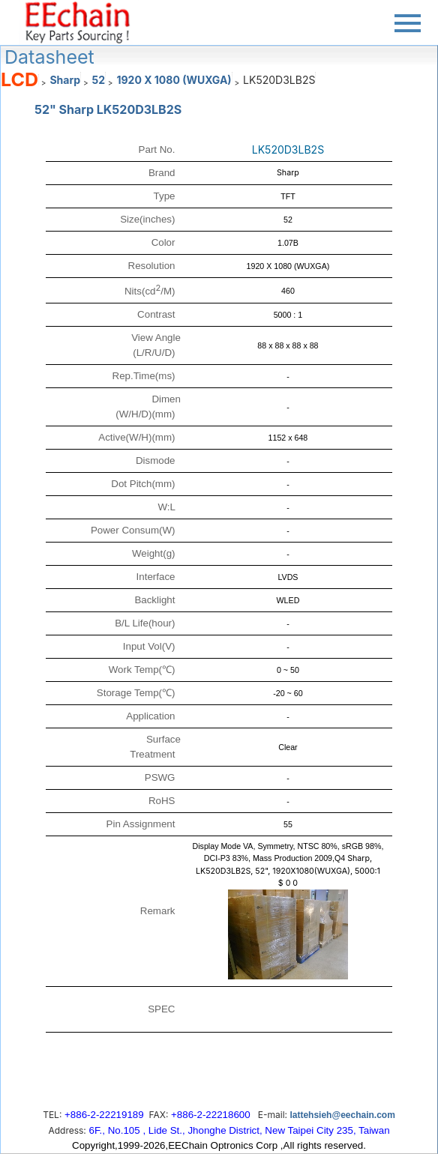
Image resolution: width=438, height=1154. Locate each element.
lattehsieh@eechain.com (342, 1115)
